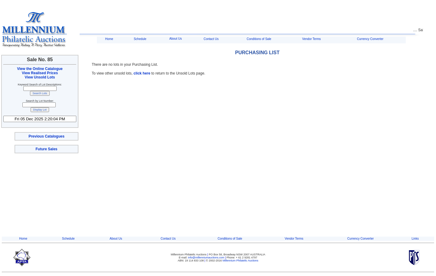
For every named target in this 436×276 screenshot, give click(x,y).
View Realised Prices (40, 73)
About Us (175, 38)
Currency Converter (370, 39)
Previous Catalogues (46, 136)
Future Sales (46, 149)
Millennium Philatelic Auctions (240, 260)
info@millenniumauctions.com (206, 257)
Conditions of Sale (259, 39)
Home (109, 39)
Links (415, 238)
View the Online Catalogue (39, 69)
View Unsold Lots (40, 77)
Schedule (140, 39)
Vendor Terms (311, 39)
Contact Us (210, 39)
